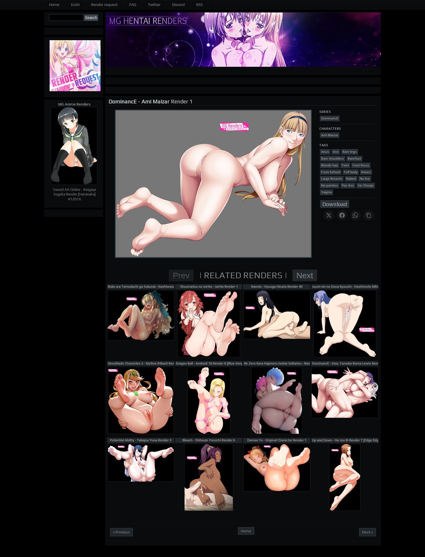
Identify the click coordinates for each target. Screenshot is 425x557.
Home (54, 4)
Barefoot (354, 158)
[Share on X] (329, 215)
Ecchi (75, 4)
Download (334, 204)
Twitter (154, 4)
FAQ (132, 4)
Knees (366, 172)
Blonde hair (329, 165)
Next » (367, 532)
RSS (199, 4)
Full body (351, 172)
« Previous (121, 532)
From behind (330, 172)
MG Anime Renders (74, 104)
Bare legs (350, 152)
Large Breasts (331, 179)
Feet (345, 165)
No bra (365, 179)
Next (305, 275)
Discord (178, 4)
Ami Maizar (155, 101)
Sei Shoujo (366, 185)
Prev (181, 275)
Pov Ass (348, 185)
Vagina (326, 192)
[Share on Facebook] (342, 215)
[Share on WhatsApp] (355, 215)
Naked (351, 179)
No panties (329, 185)
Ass (336, 152)
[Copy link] (368, 215)
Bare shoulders (332, 158)
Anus (325, 152)
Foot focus (361, 165)
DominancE (122, 101)
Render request (104, 4)
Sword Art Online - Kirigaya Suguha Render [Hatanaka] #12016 (74, 194)
